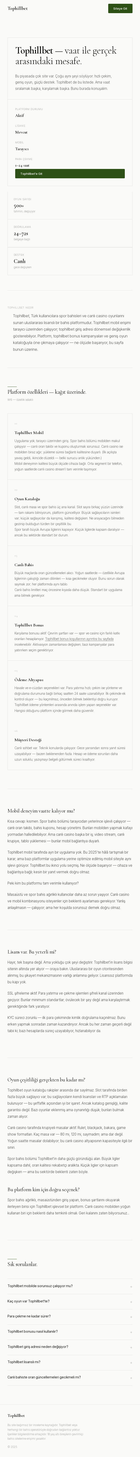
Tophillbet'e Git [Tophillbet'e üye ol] (31, 173)
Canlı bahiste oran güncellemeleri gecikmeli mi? (70, 1378)
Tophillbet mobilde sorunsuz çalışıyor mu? (70, 1287)
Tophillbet (17, 8)
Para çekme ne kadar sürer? (70, 1317)
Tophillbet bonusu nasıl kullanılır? (70, 1332)
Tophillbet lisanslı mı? (70, 1363)
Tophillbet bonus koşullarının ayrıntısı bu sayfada (79, 639)
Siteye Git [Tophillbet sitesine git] (120, 8)
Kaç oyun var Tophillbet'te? (70, 1302)
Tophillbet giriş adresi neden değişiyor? (70, 1347)
